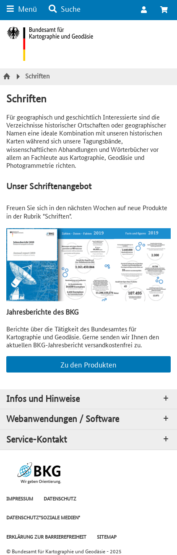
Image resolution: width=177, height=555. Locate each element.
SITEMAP (107, 536)
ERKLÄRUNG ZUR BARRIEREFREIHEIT (46, 536)
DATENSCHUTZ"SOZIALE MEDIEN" (43, 517)
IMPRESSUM (19, 498)
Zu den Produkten (88, 364)
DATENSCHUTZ (60, 498)
